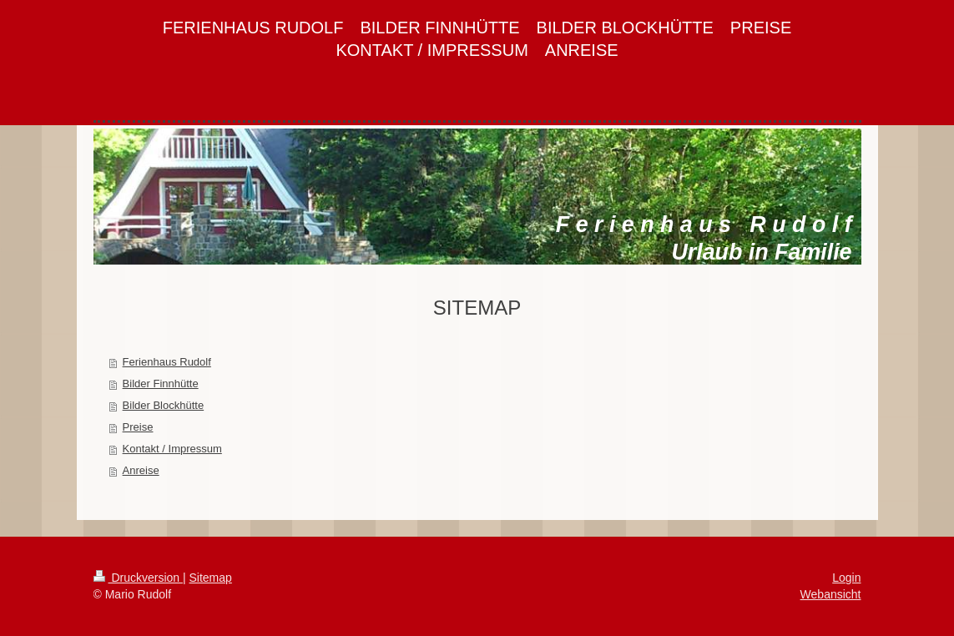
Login (846, 577)
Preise (138, 427)
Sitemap (210, 577)
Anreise (141, 470)
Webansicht (830, 594)
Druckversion (138, 577)
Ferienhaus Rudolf (167, 362)
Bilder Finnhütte (161, 383)
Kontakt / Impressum (172, 448)
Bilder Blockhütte (163, 405)
